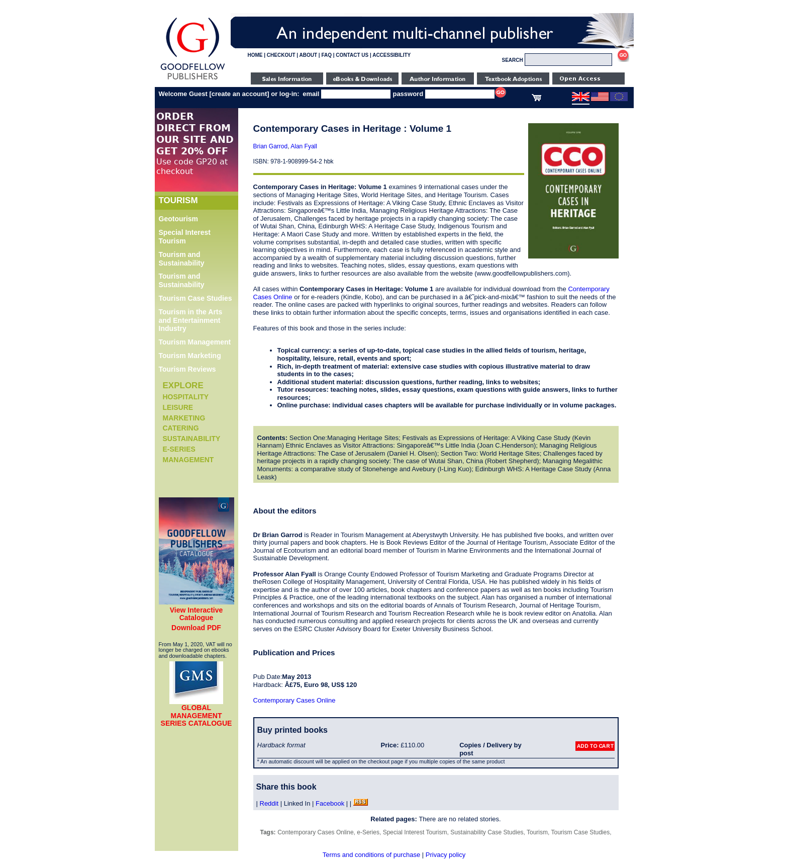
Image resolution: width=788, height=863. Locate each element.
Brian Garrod (270, 146)
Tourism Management (195, 342)
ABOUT (309, 55)
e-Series (179, 449)
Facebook (330, 803)
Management (188, 460)
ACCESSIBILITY (391, 55)
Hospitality (186, 397)
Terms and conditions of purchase (371, 854)
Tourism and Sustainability (182, 258)
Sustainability (192, 439)
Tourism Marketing (190, 356)
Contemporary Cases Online (294, 700)
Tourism (537, 832)
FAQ (326, 55)
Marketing (184, 418)
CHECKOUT (281, 55)
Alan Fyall (303, 146)
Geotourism (179, 219)
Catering (181, 428)
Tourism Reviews (187, 369)
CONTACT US (352, 55)
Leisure (178, 407)
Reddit (269, 803)
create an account (239, 94)
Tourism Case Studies (195, 298)
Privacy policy (445, 854)
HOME (255, 55)
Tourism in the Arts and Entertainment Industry (191, 320)
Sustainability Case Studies (486, 832)
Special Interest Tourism (185, 236)
